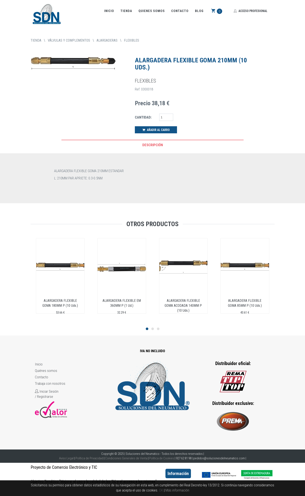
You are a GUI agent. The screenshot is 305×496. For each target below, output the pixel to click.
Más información (177, 490)
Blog (199, 11)
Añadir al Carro (156, 130)
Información (178, 473)
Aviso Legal (66, 458)
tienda (36, 40)
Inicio (109, 11)
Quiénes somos (46, 370)
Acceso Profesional (250, 11)
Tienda (126, 11)
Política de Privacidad (89, 458)
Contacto (180, 11)
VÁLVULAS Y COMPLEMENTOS (69, 40)
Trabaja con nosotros (50, 383)
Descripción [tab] (152, 145)
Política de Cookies (161, 458)
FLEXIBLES (131, 40)
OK (161, 490)
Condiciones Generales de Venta (126, 458)
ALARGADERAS (107, 40)
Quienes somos (151, 11)
